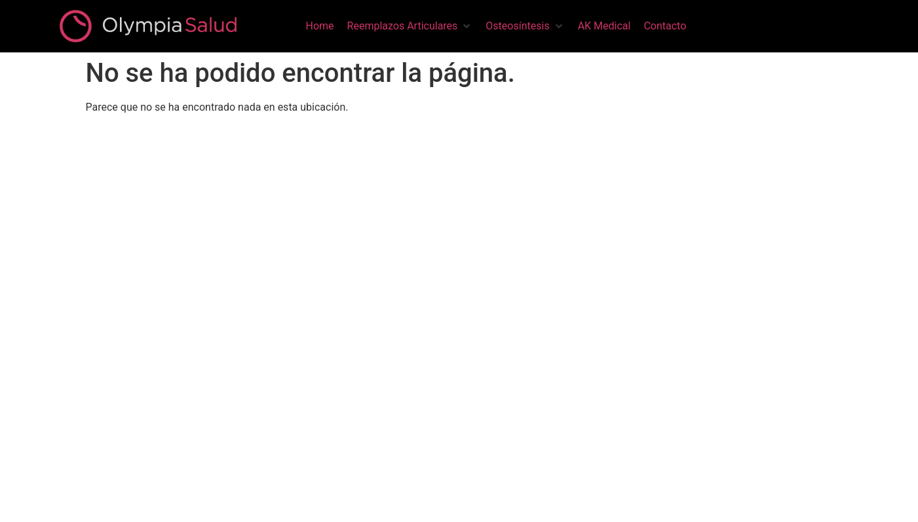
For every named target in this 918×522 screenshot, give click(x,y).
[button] (410, 26)
